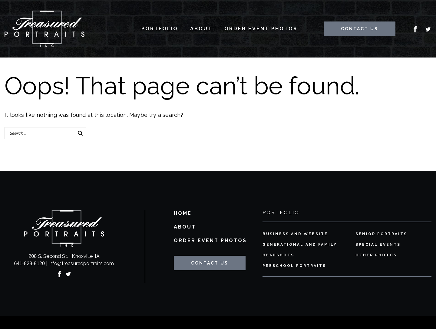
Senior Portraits (381, 234)
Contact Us (359, 28)
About (201, 28)
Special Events (378, 245)
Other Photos (376, 255)
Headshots (278, 255)
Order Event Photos (260, 28)
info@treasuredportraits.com (81, 263)
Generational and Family (300, 245)
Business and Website (295, 234)
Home (183, 213)
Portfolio (159, 28)
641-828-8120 (29, 263)
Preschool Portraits (294, 266)
